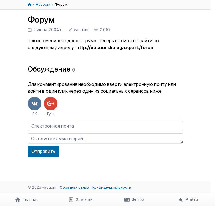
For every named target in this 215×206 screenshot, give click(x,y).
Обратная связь (74, 187)
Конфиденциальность (111, 187)
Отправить (43, 151)
